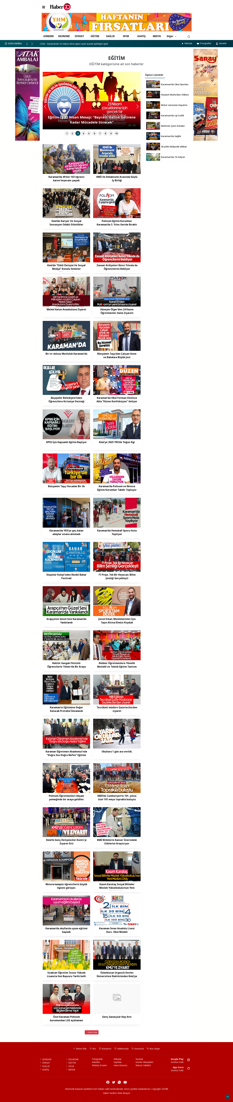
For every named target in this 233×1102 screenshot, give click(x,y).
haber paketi (104, 1096)
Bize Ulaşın (153, 1048)
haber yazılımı (91, 1096)
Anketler (96, 1062)
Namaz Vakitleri (143, 1065)
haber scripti (117, 1096)
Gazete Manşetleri (144, 1062)
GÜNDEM (48, 36)
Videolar (186, 43)
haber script (143, 1096)
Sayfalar (118, 1062)
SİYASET (79, 36)
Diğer (170, 36)
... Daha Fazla (91, 1032)
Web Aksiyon (124, 1093)
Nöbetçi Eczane (99, 1065)
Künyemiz (105, 1048)
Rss (93, 1048)
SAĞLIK (110, 36)
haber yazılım (130, 1096)
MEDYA (157, 36)
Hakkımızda (121, 1048)
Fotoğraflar (204, 43)
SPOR (126, 36)
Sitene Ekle (80, 1048)
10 (116, 133)
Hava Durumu (120, 1065)
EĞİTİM (95, 36)
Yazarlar (221, 43)
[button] (28, 45)
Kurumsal (138, 1048)
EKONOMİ (64, 36)
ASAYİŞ (141, 36)
